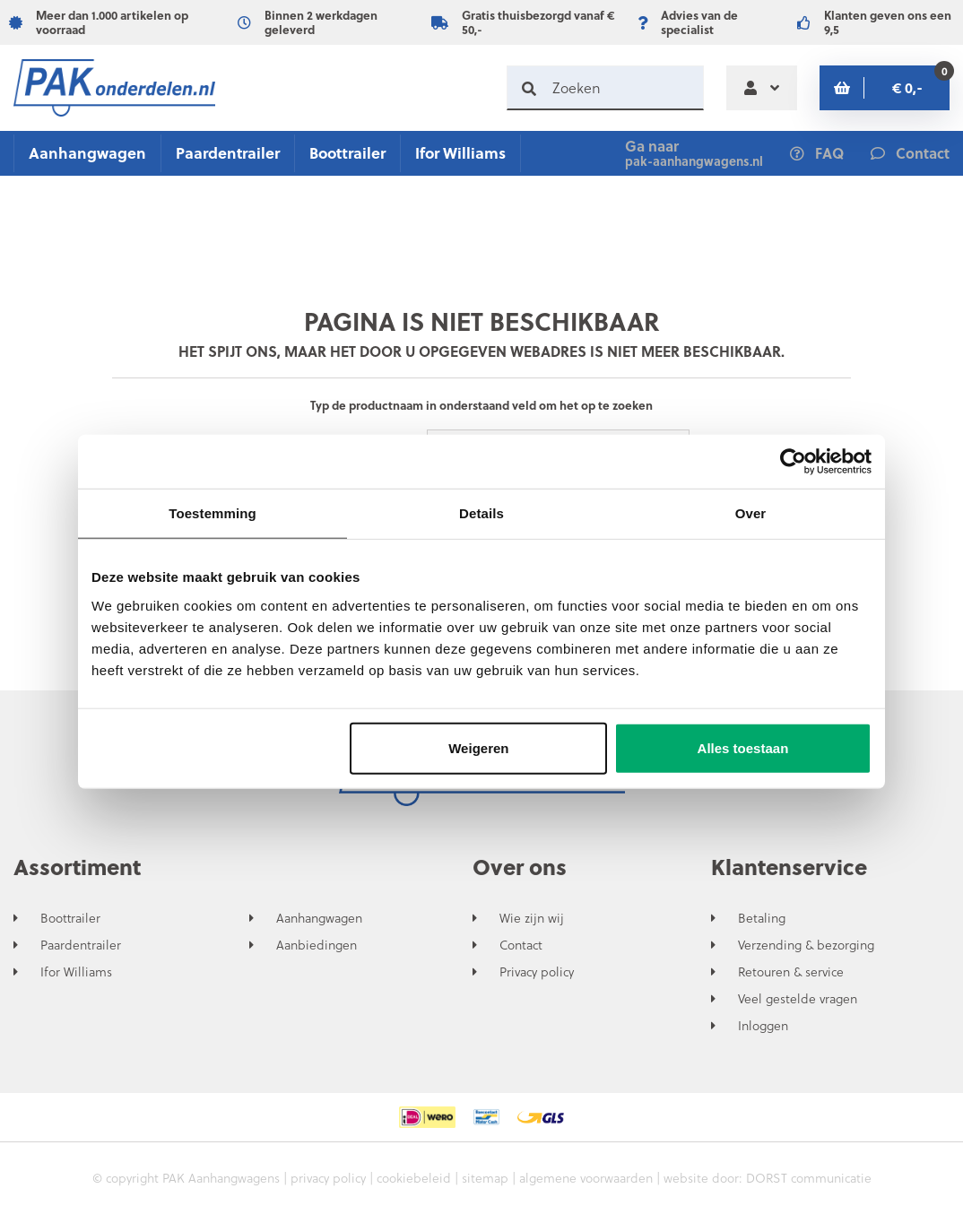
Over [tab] (751, 513)
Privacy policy (536, 972)
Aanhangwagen (87, 153)
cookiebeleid (414, 1177)
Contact (520, 945)
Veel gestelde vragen (797, 999)
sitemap (485, 1177)
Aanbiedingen (316, 945)
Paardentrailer (228, 153)
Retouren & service (791, 972)
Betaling (761, 918)
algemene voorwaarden (586, 1177)
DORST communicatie (809, 1177)
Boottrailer (347, 153)
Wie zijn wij (531, 918)
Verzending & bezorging (806, 945)
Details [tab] (481, 513)
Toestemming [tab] (212, 513)
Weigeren (478, 747)
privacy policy (328, 1177)
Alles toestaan (743, 747)
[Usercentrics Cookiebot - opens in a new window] (793, 461)
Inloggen (763, 1026)
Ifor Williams (460, 153)
